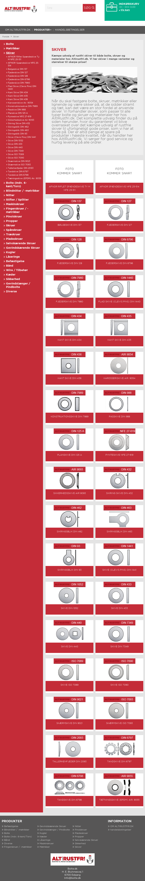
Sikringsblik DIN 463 (18, 130)
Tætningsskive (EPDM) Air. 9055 (24, 178)
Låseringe (13, 257)
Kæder (10, 274)
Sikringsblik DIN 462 (18, 127)
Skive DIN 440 (15, 147)
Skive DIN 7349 (16, 151)
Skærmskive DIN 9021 (19, 161)
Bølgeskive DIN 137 (17, 69)
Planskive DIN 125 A (18, 113)
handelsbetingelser (69, 30)
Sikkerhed (13, 279)
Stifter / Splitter (17, 200)
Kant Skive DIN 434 (18, 92)
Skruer (10, 225)
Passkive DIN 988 (17, 110)
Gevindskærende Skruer (23, 248)
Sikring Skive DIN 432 (19, 123)
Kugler (10, 252)
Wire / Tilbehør (17, 270)
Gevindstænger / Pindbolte (55, 824)
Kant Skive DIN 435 (18, 96)
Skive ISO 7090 (16, 158)
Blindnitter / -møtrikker (22, 191)
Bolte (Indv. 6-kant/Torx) (18, 831)
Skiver (16, 37)
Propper (12, 221)
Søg (87, 8)
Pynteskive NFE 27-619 (19, 117)
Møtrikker (13, 48)
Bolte (10, 44)
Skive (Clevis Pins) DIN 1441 (22, 137)
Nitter (10, 195)
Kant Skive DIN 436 (18, 99)
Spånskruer (14, 230)
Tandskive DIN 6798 (18, 175)
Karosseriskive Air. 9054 (20, 103)
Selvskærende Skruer (21, 243)
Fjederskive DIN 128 (18, 76)
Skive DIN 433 (15, 144)
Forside (5, 37)
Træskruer (13, 234)
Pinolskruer (14, 216)
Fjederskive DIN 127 (18, 73)
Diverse (11, 291)
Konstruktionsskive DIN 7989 (23, 106)
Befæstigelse (15, 261)
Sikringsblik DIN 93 (17, 134)
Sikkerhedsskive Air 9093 (21, 120)
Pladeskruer (14, 239)
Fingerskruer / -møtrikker (18, 841)
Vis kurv (125, 10)
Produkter (42, 30)
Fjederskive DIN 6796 (19, 79)
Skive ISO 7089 (16, 154)
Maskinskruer (15, 204)
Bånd (9, 266)
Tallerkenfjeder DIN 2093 (20, 168)
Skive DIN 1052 (15, 141)
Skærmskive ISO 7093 (19, 165)
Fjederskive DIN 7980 (19, 83)
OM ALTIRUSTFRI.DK (17, 30)
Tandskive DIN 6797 (18, 172)
